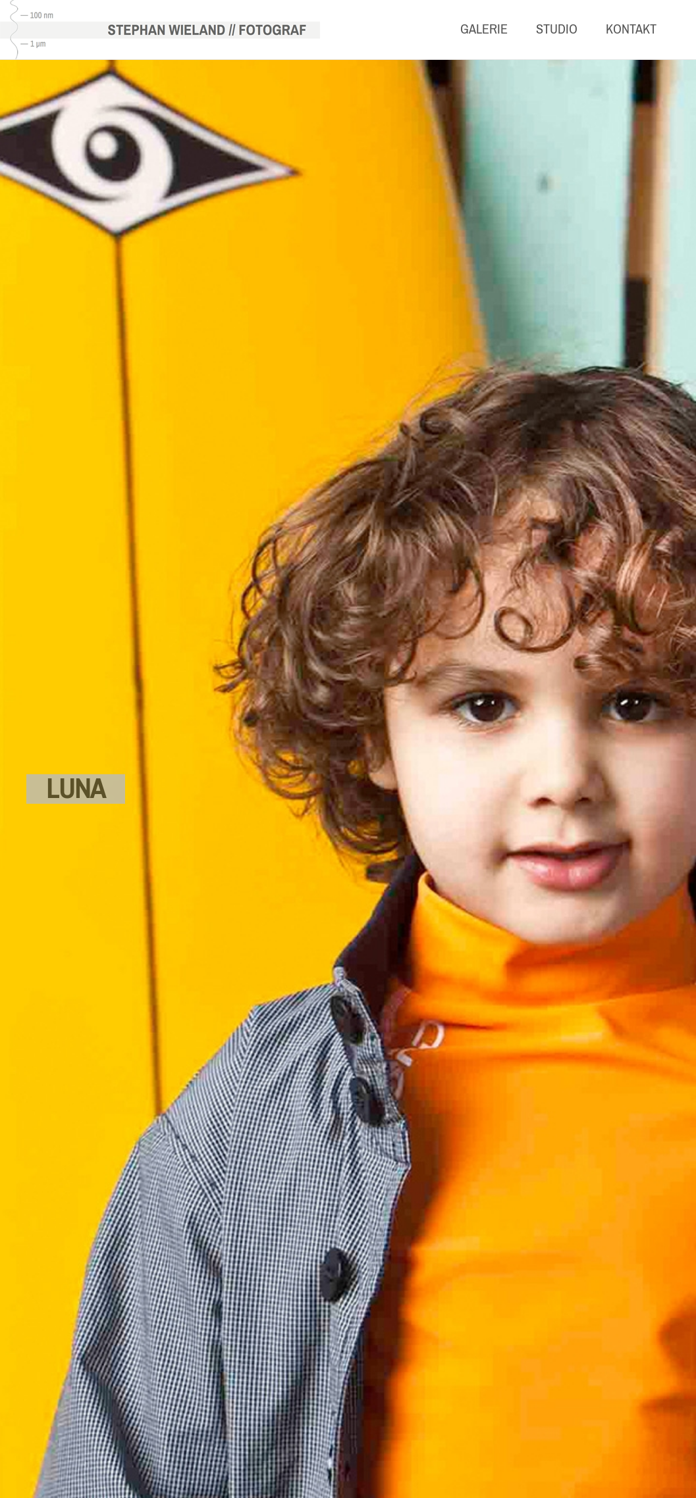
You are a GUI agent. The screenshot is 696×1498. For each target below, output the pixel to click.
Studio (556, 29)
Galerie (484, 29)
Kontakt (631, 29)
